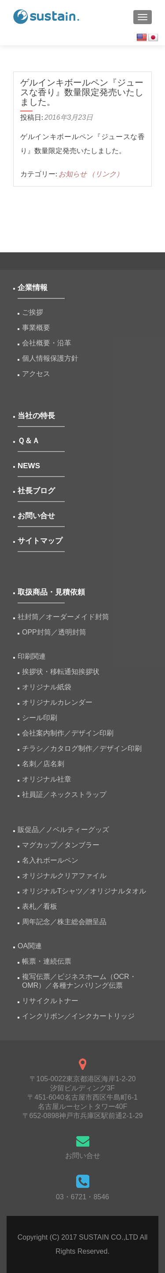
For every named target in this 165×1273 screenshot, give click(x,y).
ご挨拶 (32, 312)
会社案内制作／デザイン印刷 (68, 733)
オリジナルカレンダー (57, 702)
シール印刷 (39, 717)
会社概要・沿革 (46, 343)
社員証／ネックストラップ (64, 794)
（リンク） (105, 174)
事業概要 (36, 327)
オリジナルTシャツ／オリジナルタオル (84, 891)
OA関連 (30, 946)
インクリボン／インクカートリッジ (78, 1016)
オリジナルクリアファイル (64, 875)
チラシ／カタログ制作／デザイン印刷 (82, 748)
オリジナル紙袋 (46, 687)
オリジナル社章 (46, 779)
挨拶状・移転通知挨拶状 (60, 671)
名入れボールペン (50, 860)
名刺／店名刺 (43, 763)
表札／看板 (39, 906)
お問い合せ (82, 1155)
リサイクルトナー (50, 1000)
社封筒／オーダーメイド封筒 (63, 616)
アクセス (36, 373)
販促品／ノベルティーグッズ (63, 829)
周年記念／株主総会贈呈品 (64, 921)
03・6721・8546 (82, 1197)
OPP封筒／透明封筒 (54, 632)
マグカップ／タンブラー (60, 845)
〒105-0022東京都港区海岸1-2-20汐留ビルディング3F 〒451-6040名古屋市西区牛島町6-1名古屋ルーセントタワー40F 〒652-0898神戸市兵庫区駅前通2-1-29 (82, 1097)
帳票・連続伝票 (50, 961)
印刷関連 (32, 656)
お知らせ (73, 174)
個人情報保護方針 (50, 358)
